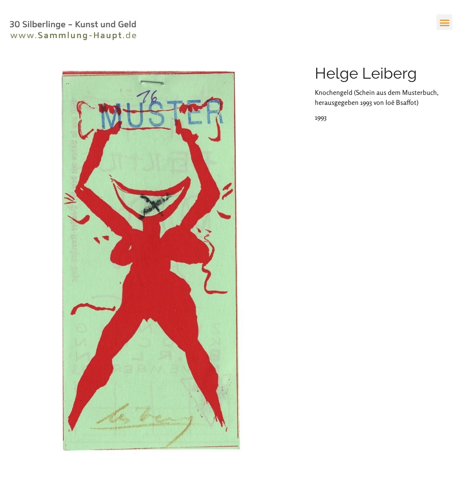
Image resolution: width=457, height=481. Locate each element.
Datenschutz (146, 439)
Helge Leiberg (366, 73)
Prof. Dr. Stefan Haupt (36, 439)
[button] (444, 22)
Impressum (112, 439)
